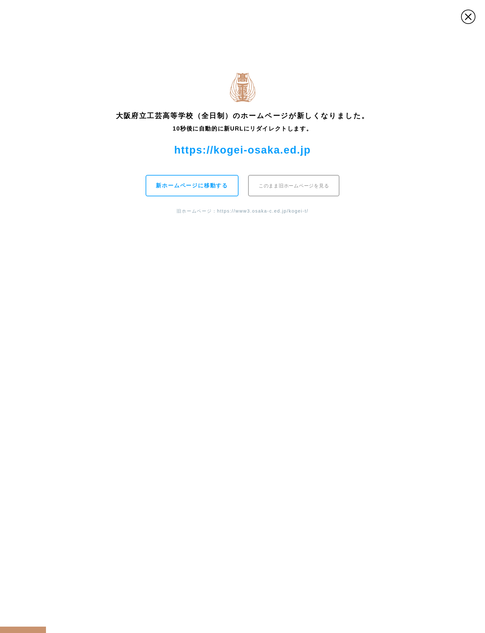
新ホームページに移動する (192, 186)
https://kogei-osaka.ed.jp (242, 150)
